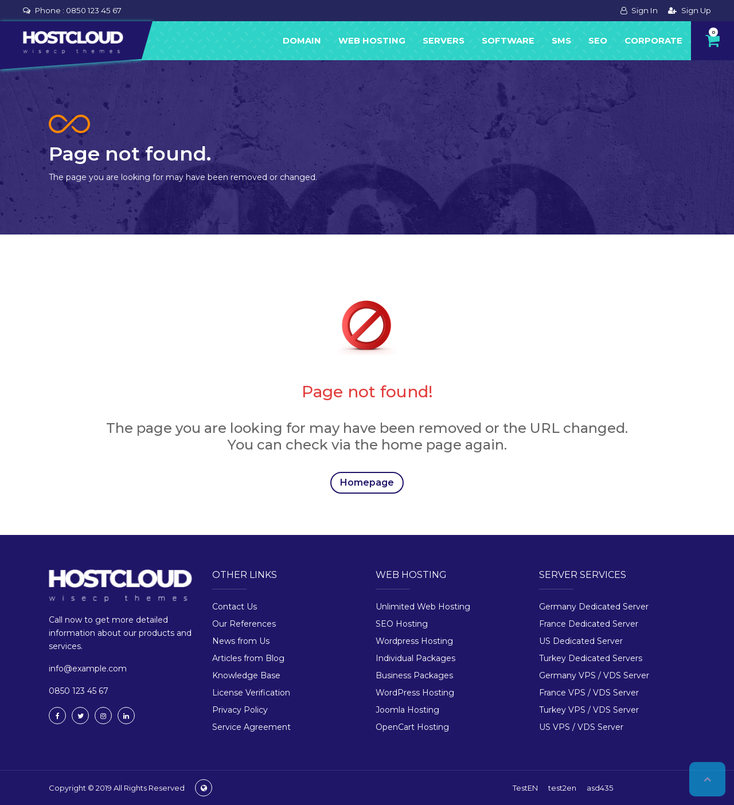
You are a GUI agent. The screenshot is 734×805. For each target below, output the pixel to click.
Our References (244, 624)
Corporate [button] (653, 41)
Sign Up (689, 10)
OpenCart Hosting (412, 727)
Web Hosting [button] (371, 41)
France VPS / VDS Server (589, 692)
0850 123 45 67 (94, 10)
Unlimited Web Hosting (423, 606)
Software (508, 41)
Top (707, 779)
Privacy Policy (240, 710)
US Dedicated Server (581, 641)
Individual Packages (415, 658)
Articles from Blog (248, 658)
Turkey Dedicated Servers (590, 658)
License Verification (251, 692)
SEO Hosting (402, 624)
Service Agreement (251, 727)
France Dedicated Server (588, 624)
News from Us (241, 641)
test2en (562, 787)
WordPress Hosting (415, 692)
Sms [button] (561, 41)
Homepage (367, 482)
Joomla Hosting (407, 710)
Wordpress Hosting (414, 641)
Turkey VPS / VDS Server (589, 710)
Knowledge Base (246, 675)
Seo (597, 41)
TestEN (525, 787)
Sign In (639, 10)
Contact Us (234, 606)
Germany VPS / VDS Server (594, 675)
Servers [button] (443, 41)
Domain (302, 41)
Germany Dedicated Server (594, 606)
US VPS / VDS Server (581, 727)
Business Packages (414, 675)
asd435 (600, 787)
